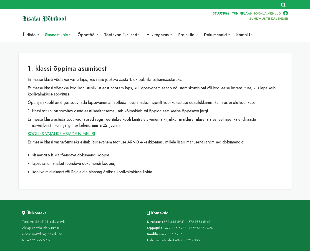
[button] (38, 35)
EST (179, 19)
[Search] (283, 4)
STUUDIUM (221, 13)
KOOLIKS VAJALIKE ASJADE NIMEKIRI (61, 134)
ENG (189, 19)
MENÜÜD (274, 13)
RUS (200, 19)
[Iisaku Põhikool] (46, 18)
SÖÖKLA (260, 13)
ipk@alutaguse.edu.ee (47, 234)
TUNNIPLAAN (242, 13)
